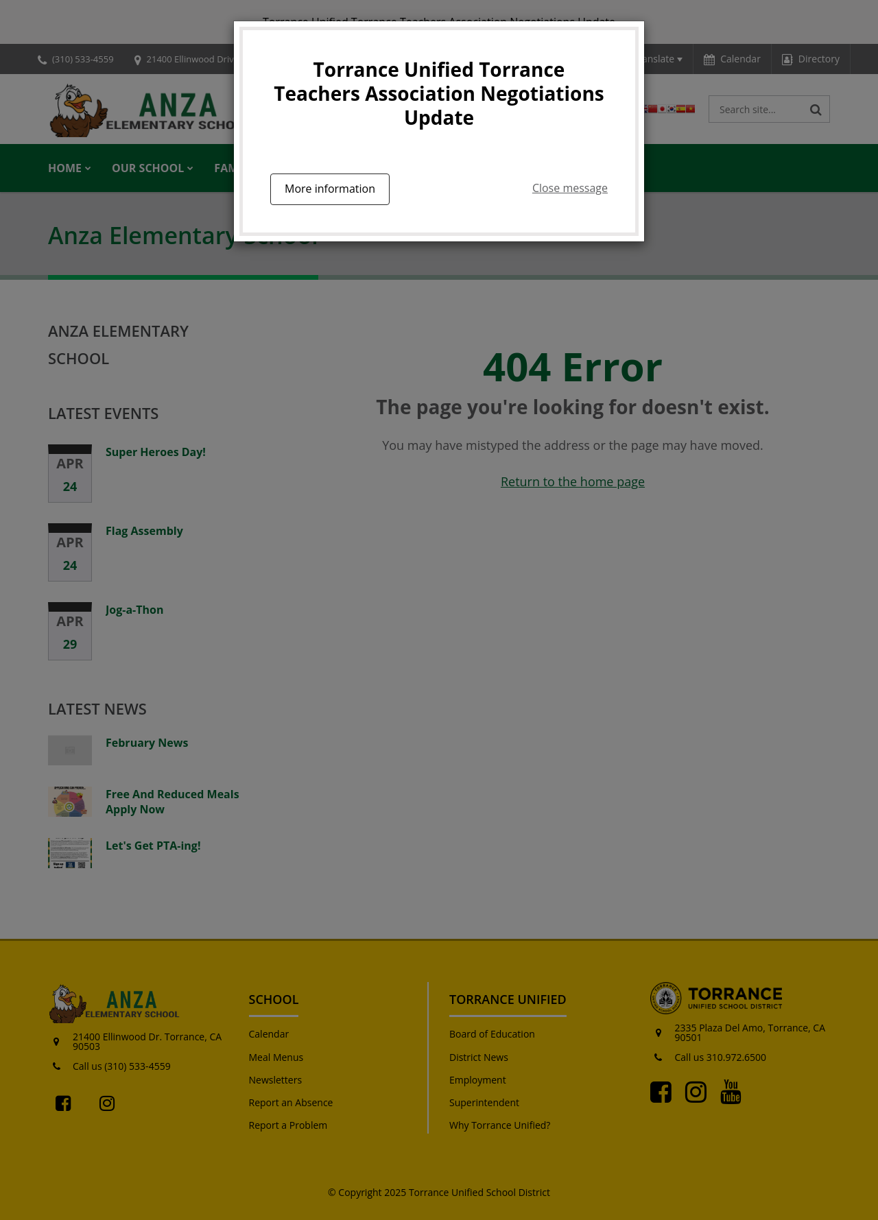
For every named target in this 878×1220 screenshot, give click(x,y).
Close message (570, 187)
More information (330, 188)
